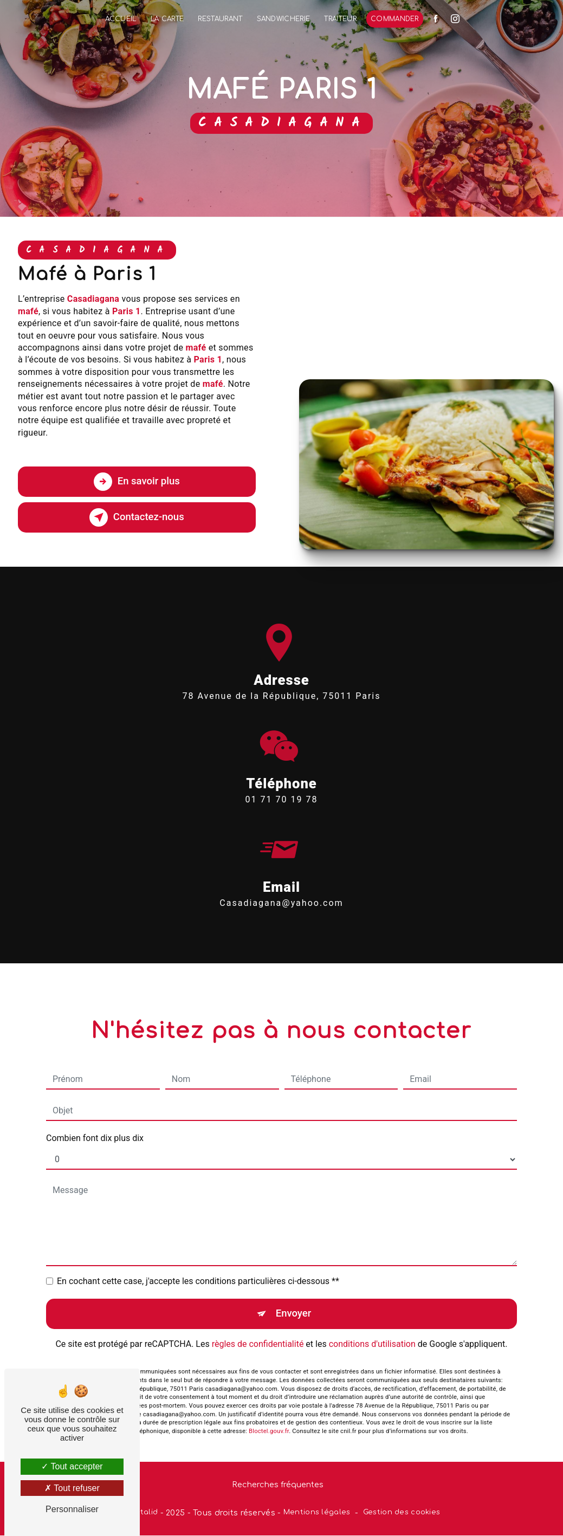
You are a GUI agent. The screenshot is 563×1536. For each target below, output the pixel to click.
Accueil (121, 19)
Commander (395, 19)
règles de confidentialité (258, 1329)
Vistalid (144, 1512)
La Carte (167, 19)
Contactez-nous (136, 517)
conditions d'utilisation (372, 1329)
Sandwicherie (283, 19)
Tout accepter (71, 1466)
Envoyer (293, 1298)
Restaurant (220, 19)
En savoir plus (137, 481)
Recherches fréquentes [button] (277, 1485)
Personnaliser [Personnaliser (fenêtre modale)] (72, 1509)
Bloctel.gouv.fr (269, 1416)
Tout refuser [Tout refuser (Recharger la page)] (72, 1488)
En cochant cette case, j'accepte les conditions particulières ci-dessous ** (198, 1265)
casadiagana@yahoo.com (281, 887)
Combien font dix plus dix (95, 1122)
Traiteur (340, 19)
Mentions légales (317, 1512)
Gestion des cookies (401, 1512)
